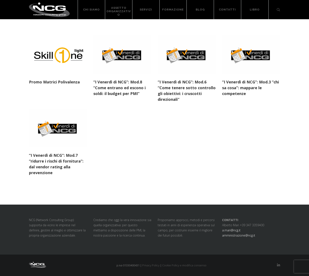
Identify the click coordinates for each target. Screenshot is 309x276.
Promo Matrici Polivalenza (54, 81)
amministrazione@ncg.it (238, 235)
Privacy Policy (150, 265)
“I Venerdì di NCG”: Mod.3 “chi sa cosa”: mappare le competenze (250, 87)
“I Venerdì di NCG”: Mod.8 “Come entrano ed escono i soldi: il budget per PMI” (119, 87)
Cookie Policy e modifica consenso (184, 265)
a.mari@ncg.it (231, 230)
